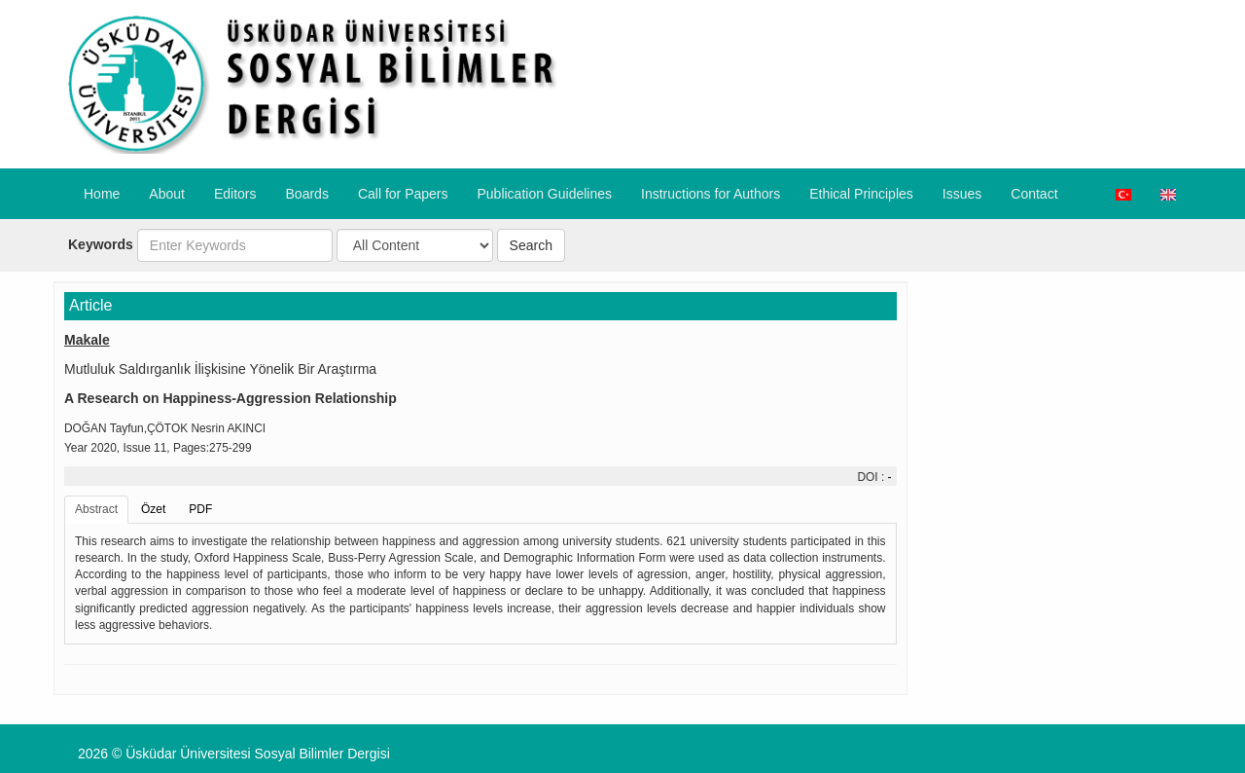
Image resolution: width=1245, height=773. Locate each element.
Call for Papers (403, 194)
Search (531, 245)
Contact (1034, 194)
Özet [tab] (153, 509)
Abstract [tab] (96, 509)
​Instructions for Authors (710, 194)
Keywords (100, 244)
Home (102, 194)
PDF (200, 509)
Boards (307, 194)
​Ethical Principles (861, 194)
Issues (962, 194)
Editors (235, 194)
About (167, 194)
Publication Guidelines (544, 194)
